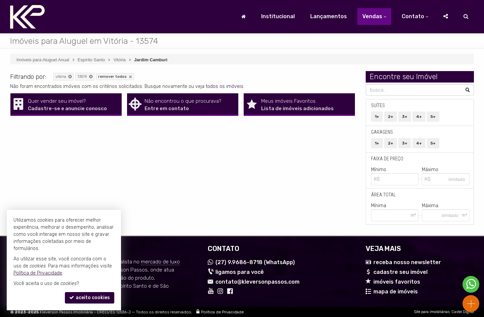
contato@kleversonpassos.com (257, 282)
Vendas (374, 16)
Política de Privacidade (222, 312)
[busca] (466, 16)
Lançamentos (328, 16)
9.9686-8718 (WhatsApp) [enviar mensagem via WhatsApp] (255, 262)
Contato (415, 16)
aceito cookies (89, 297)
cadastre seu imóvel (400, 272)
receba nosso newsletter (407, 262)
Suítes (378, 105)
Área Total (383, 194)
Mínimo (378, 169)
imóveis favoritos (396, 282)
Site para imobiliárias (431, 312)
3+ (404, 116)
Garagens (382, 132)
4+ (419, 116)
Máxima (430, 206)
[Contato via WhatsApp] (470, 284)
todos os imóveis (224, 86)
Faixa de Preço (387, 158)
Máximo (430, 169)
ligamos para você (239, 272)
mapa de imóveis (395, 291)
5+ (433, 116)
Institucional (278, 16)
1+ (377, 116)
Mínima (378, 206)
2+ (390, 116)
